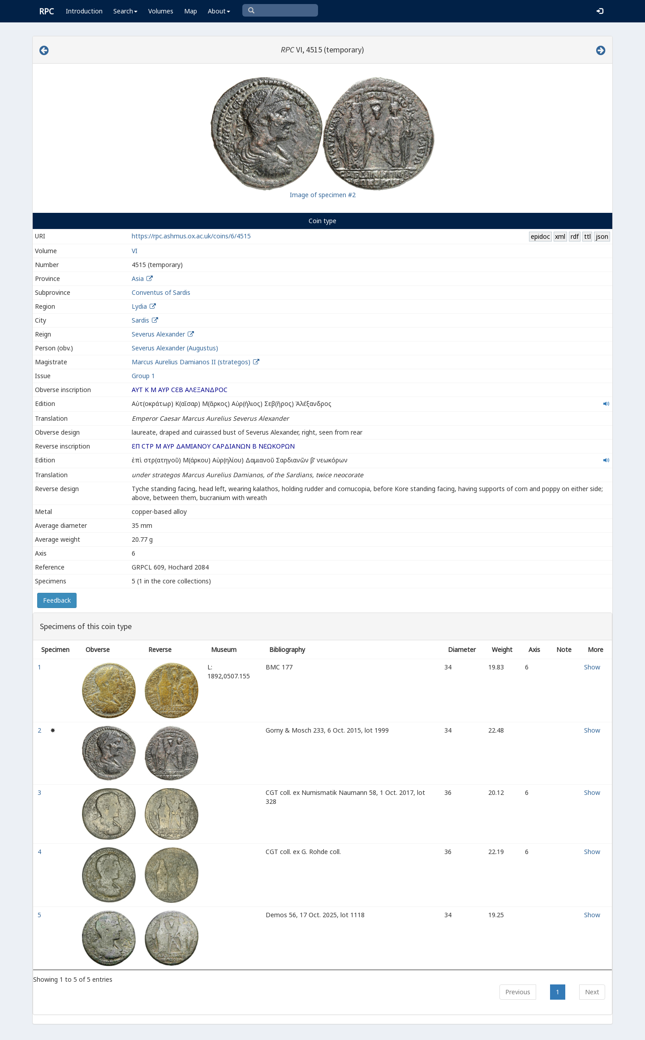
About (219, 11)
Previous (517, 992)
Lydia (139, 306)
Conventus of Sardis (161, 292)
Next (592, 992)
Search (125, 11)
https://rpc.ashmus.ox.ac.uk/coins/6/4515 (191, 236)
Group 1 (143, 375)
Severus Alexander (158, 334)
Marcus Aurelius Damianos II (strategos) (192, 362)
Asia (138, 278)
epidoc (540, 236)
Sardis (140, 320)
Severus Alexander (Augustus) (175, 348)
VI (135, 250)
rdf (575, 236)
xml (560, 236)
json (602, 236)
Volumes (160, 11)
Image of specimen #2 (323, 194)
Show (592, 667)
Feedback (57, 600)
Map (190, 11)
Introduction (84, 11)
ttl (587, 236)
